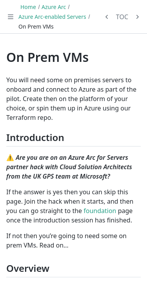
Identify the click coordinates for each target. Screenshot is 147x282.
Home (28, 7)
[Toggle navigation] (10, 17)
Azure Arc (54, 7)
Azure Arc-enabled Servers (52, 16)
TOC (122, 17)
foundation (99, 210)
